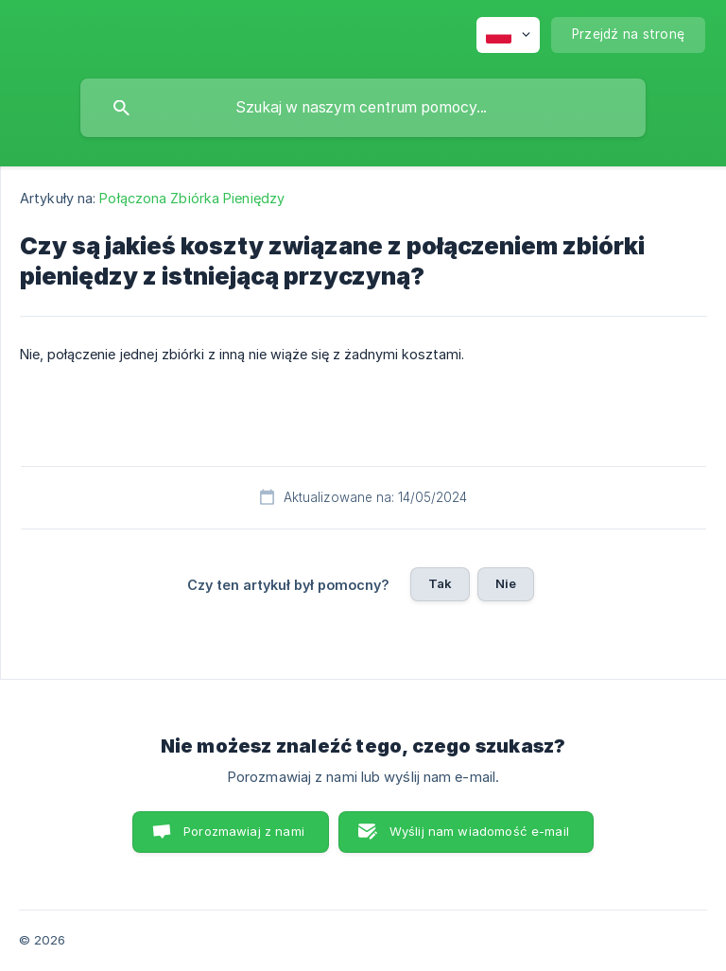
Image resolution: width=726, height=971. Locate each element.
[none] (508, 35)
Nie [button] (505, 583)
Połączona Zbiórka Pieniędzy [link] (192, 198)
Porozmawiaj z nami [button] (243, 831)
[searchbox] (363, 107)
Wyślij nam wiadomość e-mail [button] (479, 831)
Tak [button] (440, 583)
